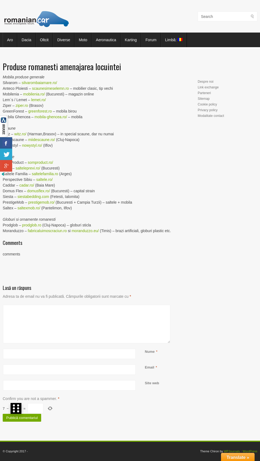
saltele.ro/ (44, 179)
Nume (150, 351)
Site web (152, 383)
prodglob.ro (31, 225)
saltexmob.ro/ (28, 208)
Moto (83, 40)
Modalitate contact (211, 116)
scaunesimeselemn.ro (50, 88)
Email (149, 367)
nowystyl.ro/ (32, 145)
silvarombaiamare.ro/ (39, 83)
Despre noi (205, 82)
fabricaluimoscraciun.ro (47, 231)
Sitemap (204, 99)
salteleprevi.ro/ (27, 168)
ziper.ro (21, 105)
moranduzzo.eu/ (85, 231)
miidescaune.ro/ (41, 139)
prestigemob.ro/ (41, 202)
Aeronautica (106, 40)
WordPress (250, 451)
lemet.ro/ (38, 100)
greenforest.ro (40, 111)
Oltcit (44, 40)
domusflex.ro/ (38, 191)
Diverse (63, 40)
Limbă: (174, 40)
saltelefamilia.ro (45, 174)
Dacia (26, 40)
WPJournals (232, 451)
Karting (131, 40)
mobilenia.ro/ (34, 94)
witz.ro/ (20, 134)
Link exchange (208, 87)
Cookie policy (207, 104)
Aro (10, 40)
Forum (150, 40)
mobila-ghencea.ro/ (51, 117)
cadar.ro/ (26, 185)
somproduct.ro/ (40, 162)
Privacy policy (207, 110)
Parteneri (204, 93)
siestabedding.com (33, 196)
